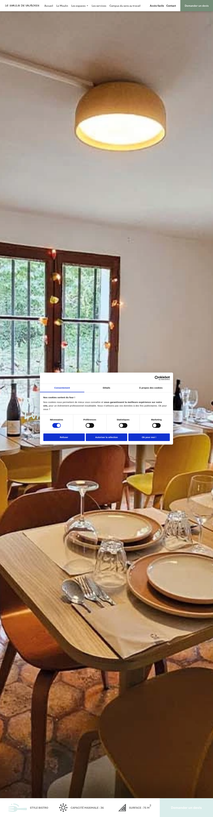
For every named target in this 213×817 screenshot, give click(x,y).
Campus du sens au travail (125, 5)
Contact (171, 5)
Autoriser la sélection (106, 437)
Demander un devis (197, 5)
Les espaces (78, 5)
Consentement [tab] (62, 387)
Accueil (48, 5)
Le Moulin (62, 5)
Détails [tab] (106, 387)
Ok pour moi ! (149, 437)
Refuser (64, 437)
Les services (99, 5)
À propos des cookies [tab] (151, 387)
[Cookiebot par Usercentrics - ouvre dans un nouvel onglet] (157, 378)
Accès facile (157, 5)
